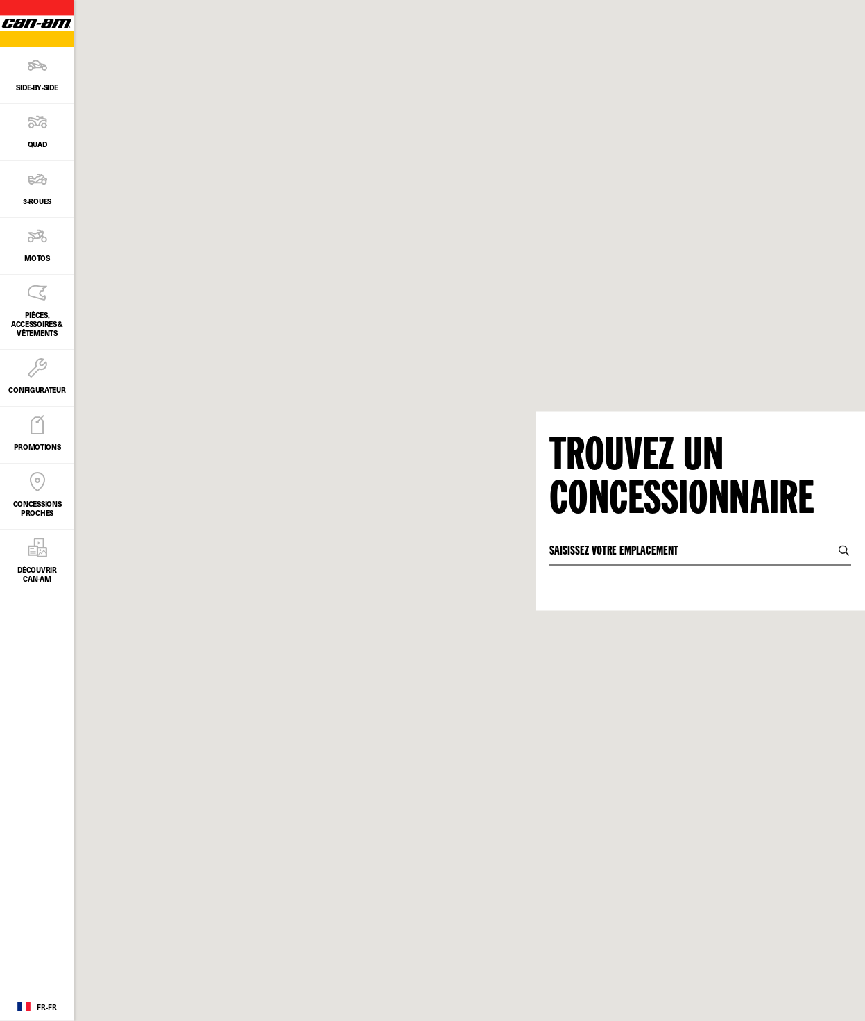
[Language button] (37, 1007)
